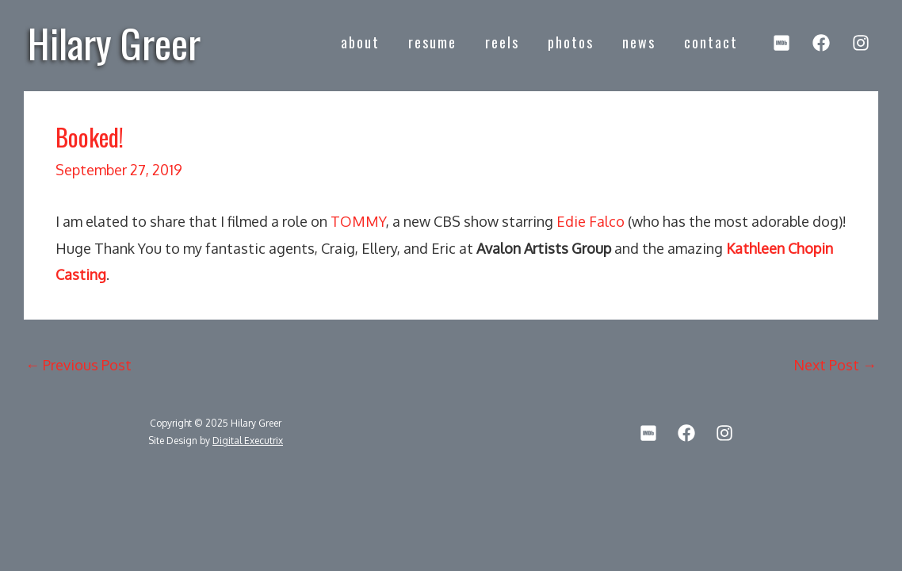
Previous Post (78, 365)
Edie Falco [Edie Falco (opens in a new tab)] (590, 221)
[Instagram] (860, 42)
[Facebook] (821, 42)
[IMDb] (781, 42)
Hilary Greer (114, 42)
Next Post (835, 365)
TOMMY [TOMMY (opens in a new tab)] (358, 221)
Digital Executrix (247, 440)
